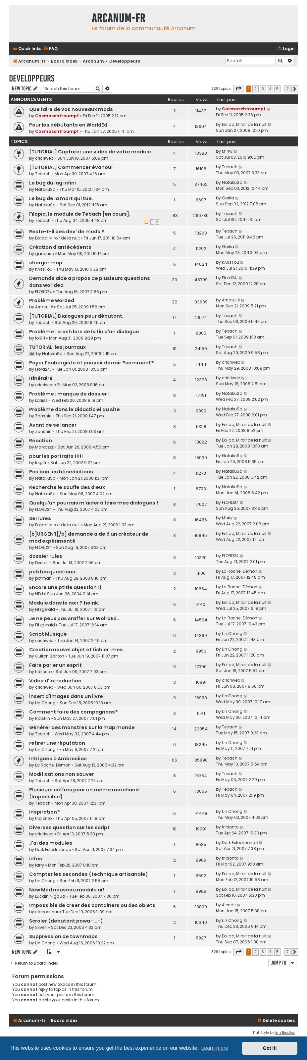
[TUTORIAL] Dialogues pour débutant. (76, 316)
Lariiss (41, 400)
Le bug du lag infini (52, 183)
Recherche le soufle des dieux (67, 487)
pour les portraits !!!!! (56, 456)
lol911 (40, 338)
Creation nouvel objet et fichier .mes (76, 649)
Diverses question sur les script (69, 827)
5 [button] (277, 88)
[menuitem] (50, 48)
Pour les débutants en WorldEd (68, 125)
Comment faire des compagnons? (73, 712)
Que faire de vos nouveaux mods (71, 109)
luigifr (40, 462)
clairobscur (46, 912)
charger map (45, 262)
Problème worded (51, 300)
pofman (43, 578)
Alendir (229, 905)
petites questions (52, 571)
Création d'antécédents (60, 247)
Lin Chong (232, 633)
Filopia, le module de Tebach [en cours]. (79, 214)
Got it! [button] (270, 1048)
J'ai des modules (50, 843)
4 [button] (270, 88)
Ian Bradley (285, 1032)
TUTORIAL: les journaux (57, 347)
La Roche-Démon (239, 571)
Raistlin (42, 718)
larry (39, 865)
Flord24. (230, 278)
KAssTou (43, 269)
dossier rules (45, 556)
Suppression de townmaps (63, 936)
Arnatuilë (44, 307)
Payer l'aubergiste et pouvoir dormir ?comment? (91, 362)
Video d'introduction (55, 680)
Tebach (43, 174)
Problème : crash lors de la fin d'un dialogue (84, 331)
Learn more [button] (214, 1048)
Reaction (40, 440)
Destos (42, 562)
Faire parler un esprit (55, 665)
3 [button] (263, 88)
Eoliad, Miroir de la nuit (244, 124)
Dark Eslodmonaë (53, 849)
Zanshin (43, 416)
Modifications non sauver (61, 774)
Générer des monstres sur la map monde (82, 727)
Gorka (228, 198)
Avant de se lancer (53, 425)
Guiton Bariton (49, 656)
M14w (227, 151)
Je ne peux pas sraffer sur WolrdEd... (75, 618)
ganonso (44, 253)
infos (35, 858)
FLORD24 (43, 291)
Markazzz (44, 447)
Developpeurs (31, 78)
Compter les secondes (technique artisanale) (88, 874)
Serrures (40, 518)
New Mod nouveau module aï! (66, 889)
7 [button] (287, 88)
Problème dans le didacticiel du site (74, 409)
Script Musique (48, 634)
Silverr (41, 927)
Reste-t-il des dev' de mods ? (66, 231)
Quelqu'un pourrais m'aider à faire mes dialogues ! (93, 503)
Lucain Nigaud (50, 896)
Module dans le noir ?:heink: (64, 603)
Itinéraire (41, 378)
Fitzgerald (45, 609)
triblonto (43, 671)
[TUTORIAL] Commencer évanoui (71, 167)
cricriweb (44, 158)
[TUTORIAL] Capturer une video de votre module (90, 151)
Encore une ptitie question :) (65, 587)
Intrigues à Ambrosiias (58, 758)
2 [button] (255, 88)
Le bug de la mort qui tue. (61, 198)
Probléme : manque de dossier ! (69, 394)
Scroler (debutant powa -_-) (66, 921)
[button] (238, 89)
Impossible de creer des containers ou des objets (92, 905)
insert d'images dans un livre (66, 696)
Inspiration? (44, 812)
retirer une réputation (57, 743)
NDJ (39, 594)
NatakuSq (45, 189)
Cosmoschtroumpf (57, 116)
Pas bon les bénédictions (61, 471)
